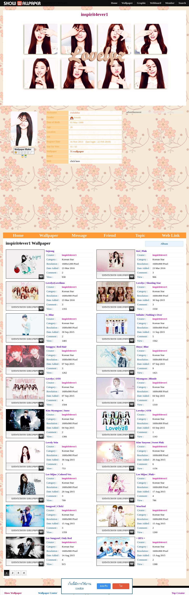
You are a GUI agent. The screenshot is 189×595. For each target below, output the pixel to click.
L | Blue (50, 314)
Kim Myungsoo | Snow (58, 410)
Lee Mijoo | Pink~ (145, 474)
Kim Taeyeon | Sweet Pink (150, 442)
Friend (110, 235)
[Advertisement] (154, 171)
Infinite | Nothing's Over (149, 314)
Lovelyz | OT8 (53, 378)
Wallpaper (48, 235)
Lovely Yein (52, 442)
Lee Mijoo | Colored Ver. (59, 474)
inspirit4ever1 (69, 255)
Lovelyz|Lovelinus (55, 282)
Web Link (171, 235)
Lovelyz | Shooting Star (148, 282)
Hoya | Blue (142, 346)
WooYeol (141, 506)
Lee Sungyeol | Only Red (59, 538)
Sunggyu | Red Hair (56, 346)
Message (79, 235)
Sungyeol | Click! (55, 506)
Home (18, 235)
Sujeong (50, 251)
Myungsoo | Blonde (146, 378)
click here (75, 161)
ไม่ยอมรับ (121, 586)
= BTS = (140, 538)
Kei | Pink (141, 251)
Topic (140, 235)
